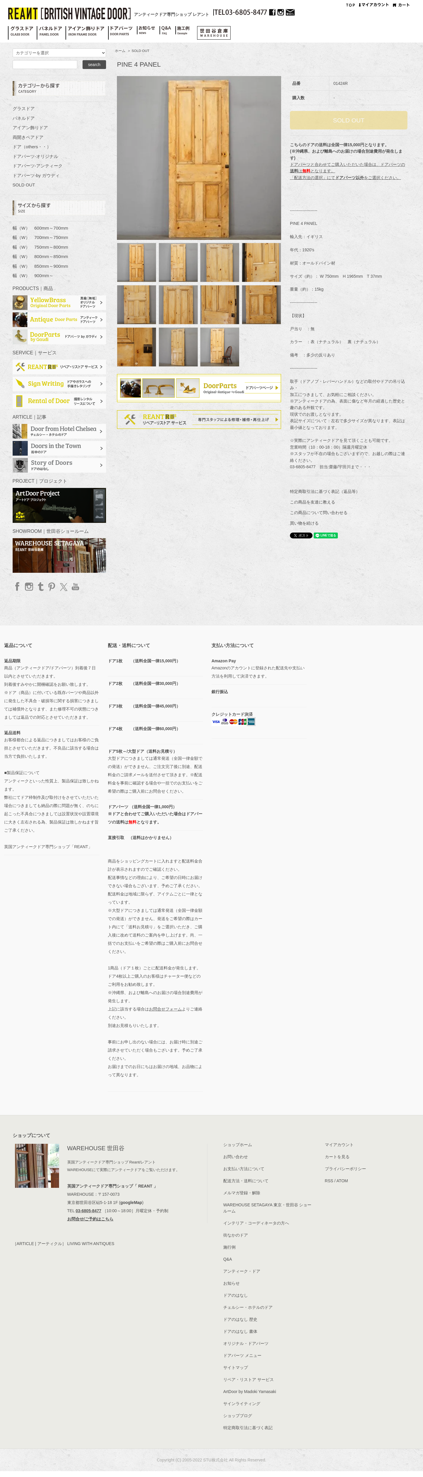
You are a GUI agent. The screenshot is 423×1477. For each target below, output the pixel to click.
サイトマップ (235, 1367)
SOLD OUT (140, 51)
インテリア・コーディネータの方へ (256, 1223)
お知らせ (231, 1283)
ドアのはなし (235, 1295)
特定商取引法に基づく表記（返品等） (325, 491)
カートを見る (337, 1156)
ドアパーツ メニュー (242, 1355)
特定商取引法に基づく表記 (248, 1427)
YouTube (75, 586)
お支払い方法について (243, 1168)
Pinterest (52, 586)
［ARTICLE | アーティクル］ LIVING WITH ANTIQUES (63, 1243)
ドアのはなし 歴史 (240, 1319)
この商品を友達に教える (312, 502)
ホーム (120, 51)
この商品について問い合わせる (319, 512)
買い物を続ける (304, 523)
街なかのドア (235, 1235)
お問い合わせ (235, 1156)
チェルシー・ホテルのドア (248, 1307)
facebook (18, 586)
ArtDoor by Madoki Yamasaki (249, 1391)
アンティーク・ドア (241, 1271)
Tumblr (40, 586)
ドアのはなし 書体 (240, 1331)
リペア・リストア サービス (248, 1379)
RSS (329, 1180)
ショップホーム (237, 1144)
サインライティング (241, 1403)
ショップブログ (237, 1415)
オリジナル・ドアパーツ (245, 1343)
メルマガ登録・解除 (241, 1192)
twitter (63, 586)
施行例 (229, 1247)
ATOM (342, 1180)
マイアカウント (339, 1144)
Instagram (29, 586)
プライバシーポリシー (345, 1168)
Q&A (227, 1259)
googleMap (131, 1202)
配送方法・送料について (245, 1180)
